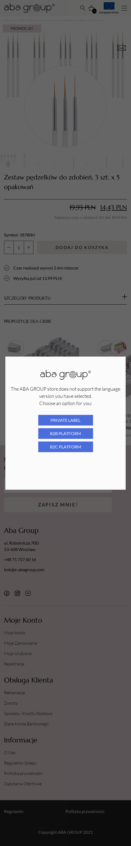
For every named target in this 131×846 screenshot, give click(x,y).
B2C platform (65, 446)
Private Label (65, 420)
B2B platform (65, 433)
